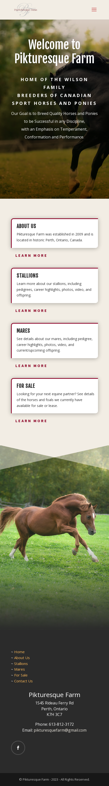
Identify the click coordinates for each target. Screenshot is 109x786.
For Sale (21, 675)
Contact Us (23, 680)
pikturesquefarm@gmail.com (60, 730)
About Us (22, 657)
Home (19, 651)
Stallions (21, 663)
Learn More (31, 255)
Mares (19, 669)
